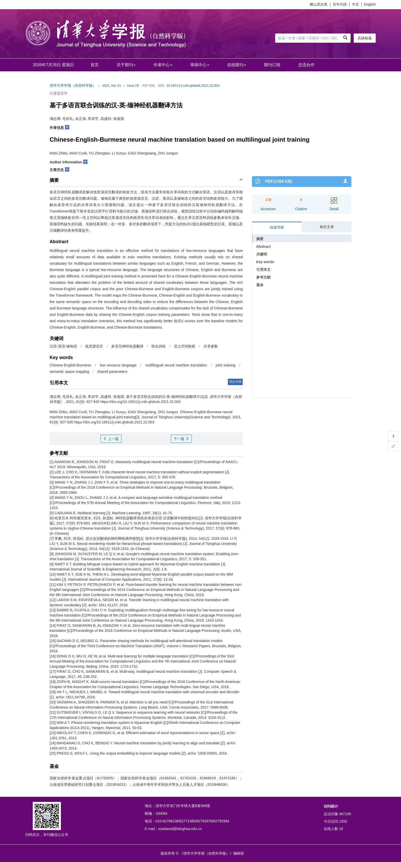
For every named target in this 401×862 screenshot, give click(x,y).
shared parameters (112, 372)
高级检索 (365, 38)
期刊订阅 (272, 65)
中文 (355, 4)
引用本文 (263, 269)
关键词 (261, 254)
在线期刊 (236, 65)
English (370, 4)
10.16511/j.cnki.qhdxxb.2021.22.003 (192, 85)
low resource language (118, 365)
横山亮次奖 (319, 4)
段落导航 (277, 227)
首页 (95, 65)
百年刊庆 (340, 4)
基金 (259, 285)
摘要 (259, 239)
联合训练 (158, 346)
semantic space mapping (69, 372)
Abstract (263, 246)
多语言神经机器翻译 (127, 346)
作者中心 (162, 65)
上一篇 (111, 439)
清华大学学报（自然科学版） (73, 85)
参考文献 (263, 277)
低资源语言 (94, 346)
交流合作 (306, 65)
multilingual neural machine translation (176, 365)
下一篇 (181, 439)
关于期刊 (126, 65)
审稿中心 (199, 65)
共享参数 (211, 346)
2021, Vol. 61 (111, 85)
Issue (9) (133, 85)
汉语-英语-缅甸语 (63, 346)
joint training (226, 365)
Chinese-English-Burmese (70, 365)
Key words (265, 262)
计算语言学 (59, 93)
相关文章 (327, 227)
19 (341, 829)
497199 (345, 814)
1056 (343, 821)
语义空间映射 (184, 346)
